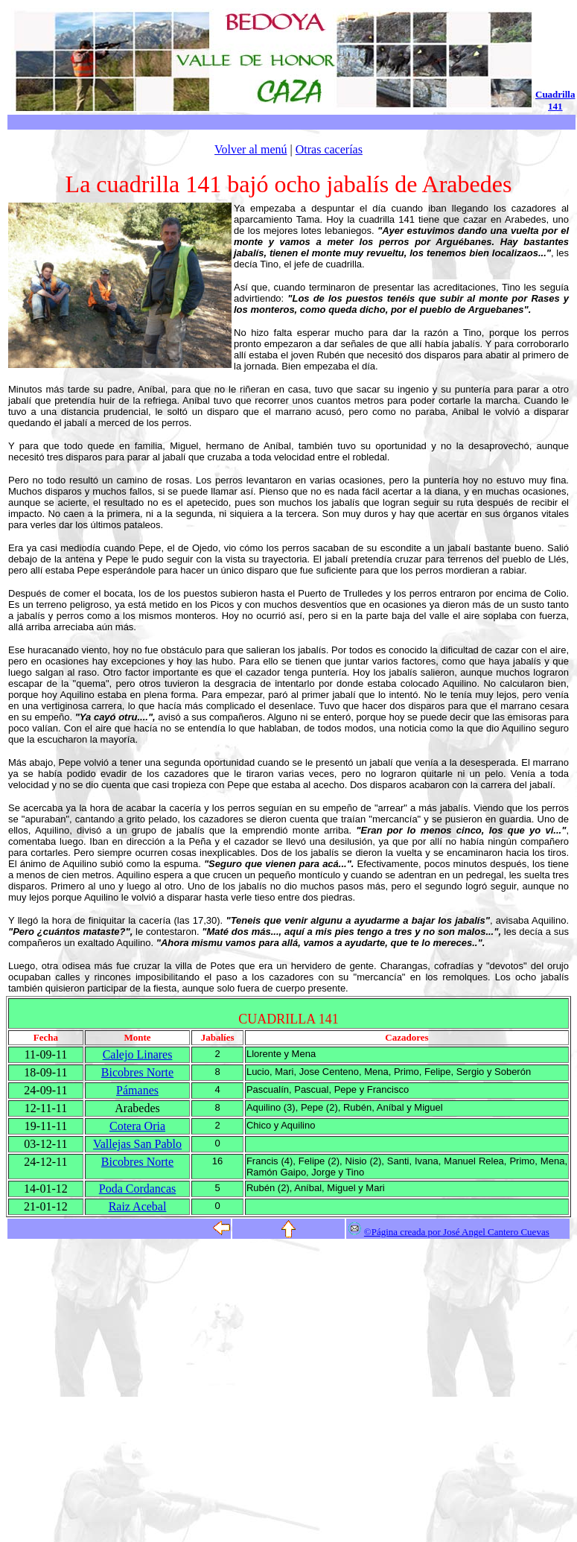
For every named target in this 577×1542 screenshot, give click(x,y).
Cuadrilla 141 (555, 100)
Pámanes (137, 1090)
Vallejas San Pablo (137, 1144)
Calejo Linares (138, 1054)
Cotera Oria (137, 1126)
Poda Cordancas (137, 1188)
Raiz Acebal (138, 1206)
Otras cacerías (329, 149)
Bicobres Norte (137, 1072)
